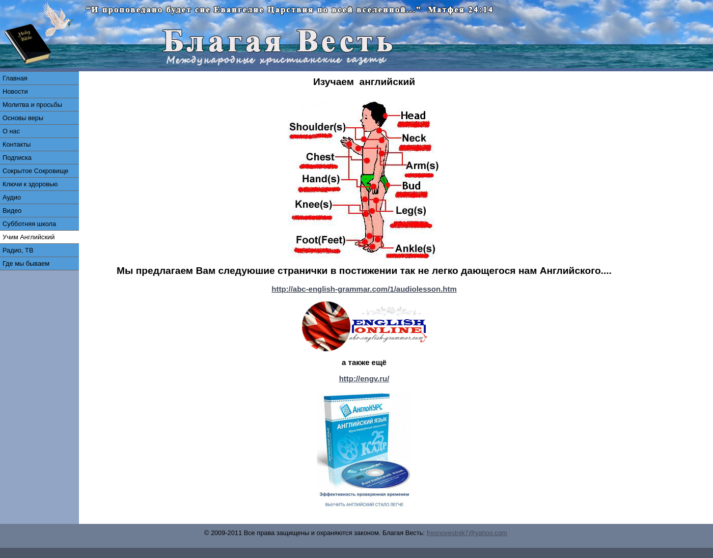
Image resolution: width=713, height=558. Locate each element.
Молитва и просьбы (32, 104)
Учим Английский (28, 237)
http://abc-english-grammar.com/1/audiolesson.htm (363, 289)
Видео (12, 210)
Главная (15, 78)
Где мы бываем (26, 263)
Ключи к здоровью (30, 184)
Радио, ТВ (18, 250)
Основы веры (23, 118)
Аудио (12, 197)
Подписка (17, 157)
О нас (11, 131)
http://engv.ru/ (364, 378)
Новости (15, 91)
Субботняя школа (29, 224)
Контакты (17, 144)
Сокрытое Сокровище (35, 171)
